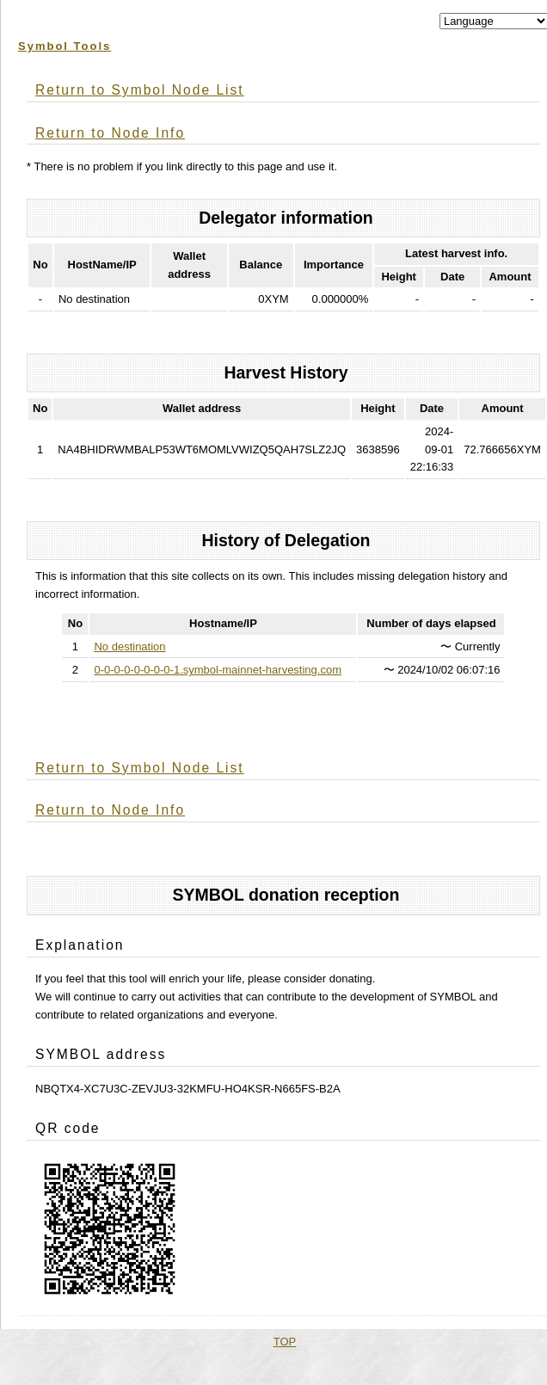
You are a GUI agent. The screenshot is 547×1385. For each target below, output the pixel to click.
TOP (285, 1341)
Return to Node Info (110, 133)
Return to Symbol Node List (139, 90)
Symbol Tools (64, 46)
